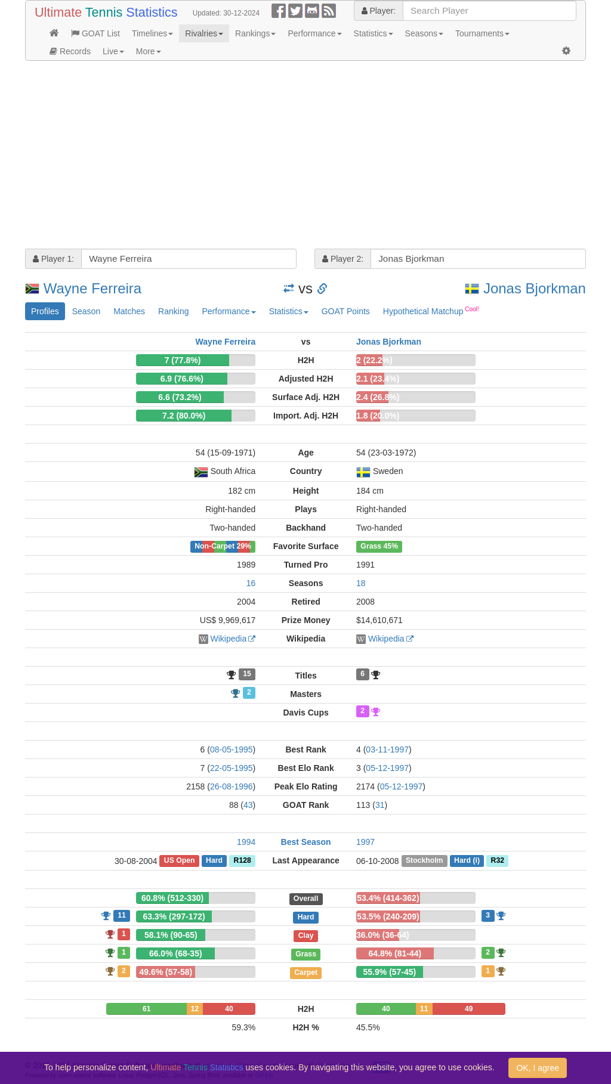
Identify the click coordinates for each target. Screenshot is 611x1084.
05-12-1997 (387, 768)
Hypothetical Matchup (431, 310)
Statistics (373, 33)
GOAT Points (346, 311)
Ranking (173, 311)
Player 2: (342, 259)
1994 (246, 842)
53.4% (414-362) (388, 898)
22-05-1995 (231, 768)
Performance (314, 33)
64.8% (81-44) (394, 953)
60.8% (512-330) (172, 898)
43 (248, 805)
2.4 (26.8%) (377, 397)
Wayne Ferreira (92, 288)
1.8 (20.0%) (377, 415)
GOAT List (95, 33)
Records (70, 51)
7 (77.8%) (183, 360)
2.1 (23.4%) (377, 378)
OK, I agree (537, 1068)
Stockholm (424, 861)
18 (361, 583)
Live (113, 51)
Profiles (45, 311)
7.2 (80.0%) (183, 415)
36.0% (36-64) (382, 935)
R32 (497, 861)
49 (469, 1009)
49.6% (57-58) (165, 972)
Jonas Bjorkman (534, 288)
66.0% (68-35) (175, 953)
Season (86, 311)
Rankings (255, 33)
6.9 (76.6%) (182, 378)
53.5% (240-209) (388, 916)
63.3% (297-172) (174, 916)
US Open (179, 861)
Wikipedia (229, 638)
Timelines (152, 33)
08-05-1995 (231, 749)
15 (247, 674)
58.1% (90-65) (171, 935)
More (148, 51)
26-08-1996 (231, 786)
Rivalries (204, 33)
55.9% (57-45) (389, 972)
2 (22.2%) (374, 360)
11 (122, 915)
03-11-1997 (387, 749)
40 (229, 1009)
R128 (242, 861)
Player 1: (53, 259)
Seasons (424, 33)
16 (251, 583)
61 (146, 1009)
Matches (129, 311)
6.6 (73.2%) (179, 397)
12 (195, 1009)
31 (380, 805)
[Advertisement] (305, 156)
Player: (379, 11)
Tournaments (482, 33)
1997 (365, 842)
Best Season (306, 842)
